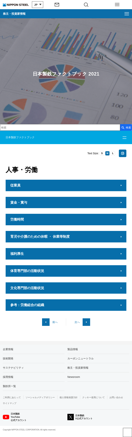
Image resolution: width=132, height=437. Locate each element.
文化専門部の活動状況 (27, 288)
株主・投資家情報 (77, 367)
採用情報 (8, 376)
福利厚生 (17, 254)
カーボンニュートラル (80, 358)
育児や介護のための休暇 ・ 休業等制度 (40, 236)
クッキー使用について (93, 397)
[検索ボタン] (126, 127)
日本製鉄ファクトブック (20, 137)
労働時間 (17, 219)
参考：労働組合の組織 (27, 305)
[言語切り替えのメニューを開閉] (36, 4)
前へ (55, 322)
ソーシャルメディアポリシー (40, 397)
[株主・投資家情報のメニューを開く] (66, 13)
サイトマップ (9, 403)
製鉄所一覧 (9, 386)
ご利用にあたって (12, 397)
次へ (77, 322)
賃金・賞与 (18, 202)
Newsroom (73, 376)
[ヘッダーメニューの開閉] (117, 4)
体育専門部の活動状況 (27, 271)
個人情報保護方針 (69, 397)
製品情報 (72, 349)
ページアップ (127, 432)
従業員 (15, 185)
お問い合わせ (116, 397)
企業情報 (8, 349)
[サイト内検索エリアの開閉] (87, 4)
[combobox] (60, 127)
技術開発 (8, 358)
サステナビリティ (13, 367)
